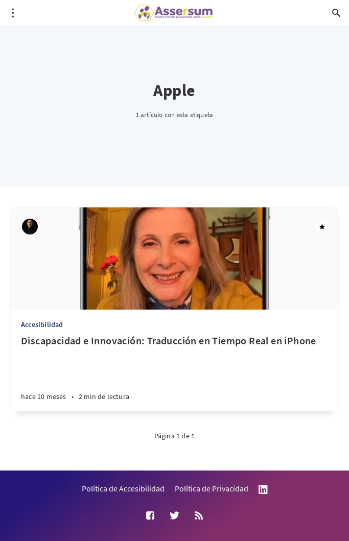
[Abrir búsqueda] (336, 13)
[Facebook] (150, 516)
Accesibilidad (42, 324)
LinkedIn (263, 490)
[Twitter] (174, 516)
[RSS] (199, 516)
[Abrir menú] (13, 13)
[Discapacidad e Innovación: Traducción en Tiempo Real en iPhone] (174, 372)
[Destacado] (322, 227)
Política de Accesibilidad (123, 488)
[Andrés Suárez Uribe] (30, 227)
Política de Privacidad (211, 488)
